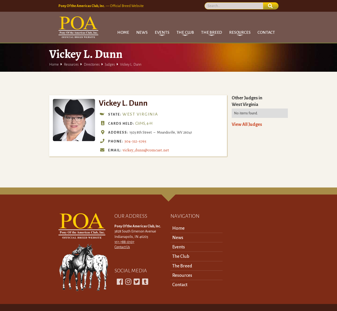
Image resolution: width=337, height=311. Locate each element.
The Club (180, 256)
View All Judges (247, 124)
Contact (266, 32)
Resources (71, 64)
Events (178, 246)
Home (123, 32)
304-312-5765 (135, 141)
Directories (92, 64)
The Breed (182, 265)
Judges (110, 64)
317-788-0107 (124, 242)
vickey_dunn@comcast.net (146, 150)
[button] (162, 32)
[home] (78, 27)
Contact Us (122, 247)
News (142, 32)
